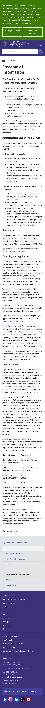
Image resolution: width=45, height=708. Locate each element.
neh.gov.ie (12, 683)
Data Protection (7, 640)
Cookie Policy (20, 20)
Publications (11, 585)
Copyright (5, 614)
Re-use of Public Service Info (12, 644)
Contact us (6, 658)
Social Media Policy (9, 603)
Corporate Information (16, 542)
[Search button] (40, 51)
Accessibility (6, 618)
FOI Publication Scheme (15, 559)
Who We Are (10, 60)
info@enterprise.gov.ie (15, 677)
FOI (7, 548)
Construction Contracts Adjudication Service (17, 651)
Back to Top (12, 531)
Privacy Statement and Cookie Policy (15, 599)
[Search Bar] (20, 51)
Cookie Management (9, 596)
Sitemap (5, 622)
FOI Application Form (14, 553)
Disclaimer (6, 607)
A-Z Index (5, 625)
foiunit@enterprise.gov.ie (15, 251)
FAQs (8, 579)
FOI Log (9, 564)
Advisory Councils (8, 647)
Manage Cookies (12, 30)
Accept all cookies (32, 32)
